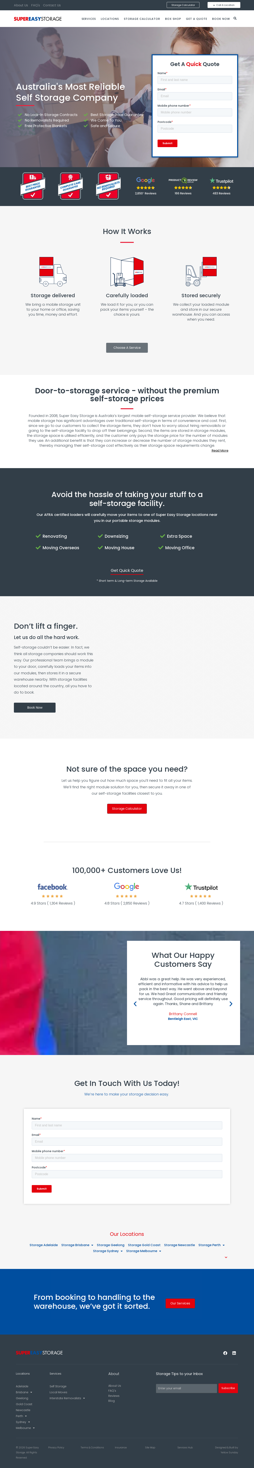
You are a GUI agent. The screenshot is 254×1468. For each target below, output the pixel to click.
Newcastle (23, 1410)
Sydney (23, 1422)
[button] (127, 450)
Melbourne (25, 1428)
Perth (21, 1416)
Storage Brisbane (77, 1245)
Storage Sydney (108, 1251)
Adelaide (22, 1386)
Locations (110, 19)
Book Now (221, 19)
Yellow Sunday (229, 1452)
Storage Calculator (142, 19)
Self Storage (58, 1386)
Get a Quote (196, 19)
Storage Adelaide (44, 1245)
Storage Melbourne (143, 1251)
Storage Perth (211, 1245)
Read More (220, 450)
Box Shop (173, 19)
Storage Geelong (110, 1245)
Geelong (22, 1398)
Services (89, 19)
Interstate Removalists (67, 1398)
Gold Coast (24, 1404)
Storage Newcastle (179, 1245)
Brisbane (24, 1392)
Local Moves (58, 1392)
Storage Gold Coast (144, 1245)
